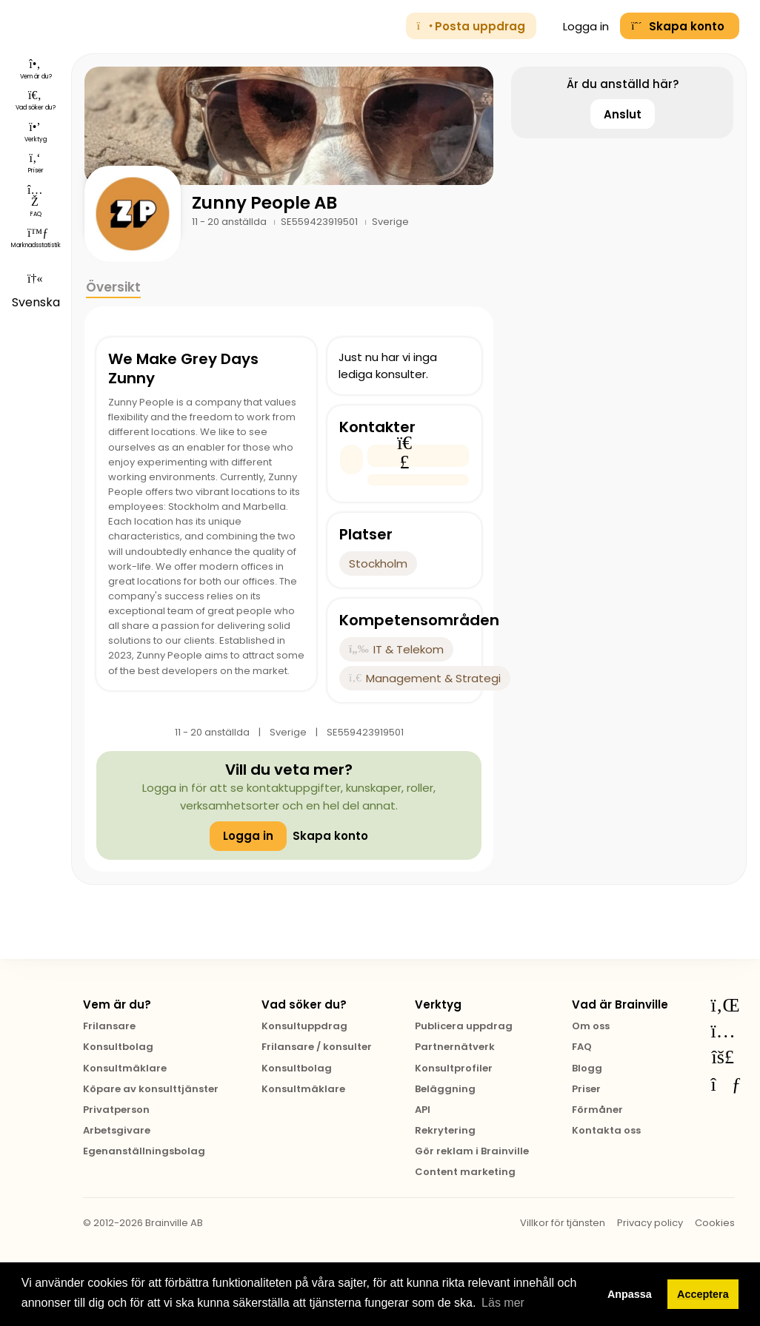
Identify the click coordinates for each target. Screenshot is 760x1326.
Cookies (715, 1223)
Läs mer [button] (502, 1302)
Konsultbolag (118, 1047)
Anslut (622, 114)
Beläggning (445, 1089)
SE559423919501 (320, 222)
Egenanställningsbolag (144, 1151)
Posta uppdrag (471, 26)
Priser (586, 1089)
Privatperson (116, 1110)
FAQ (582, 1047)
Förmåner (597, 1110)
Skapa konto (330, 836)
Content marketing (465, 1172)
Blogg (587, 1068)
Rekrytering (445, 1130)
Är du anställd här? (623, 84)
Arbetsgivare (116, 1130)
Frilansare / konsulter (316, 1047)
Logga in (578, 26)
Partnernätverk (455, 1047)
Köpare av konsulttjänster (151, 1089)
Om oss (591, 1026)
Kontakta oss (606, 1130)
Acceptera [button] (703, 1294)
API (422, 1110)
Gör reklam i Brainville (472, 1151)
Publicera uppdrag (464, 1026)
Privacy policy (650, 1223)
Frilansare (109, 1026)
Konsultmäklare (125, 1068)
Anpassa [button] (629, 1294)
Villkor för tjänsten (562, 1223)
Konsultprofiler (454, 1068)
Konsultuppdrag (304, 1026)
